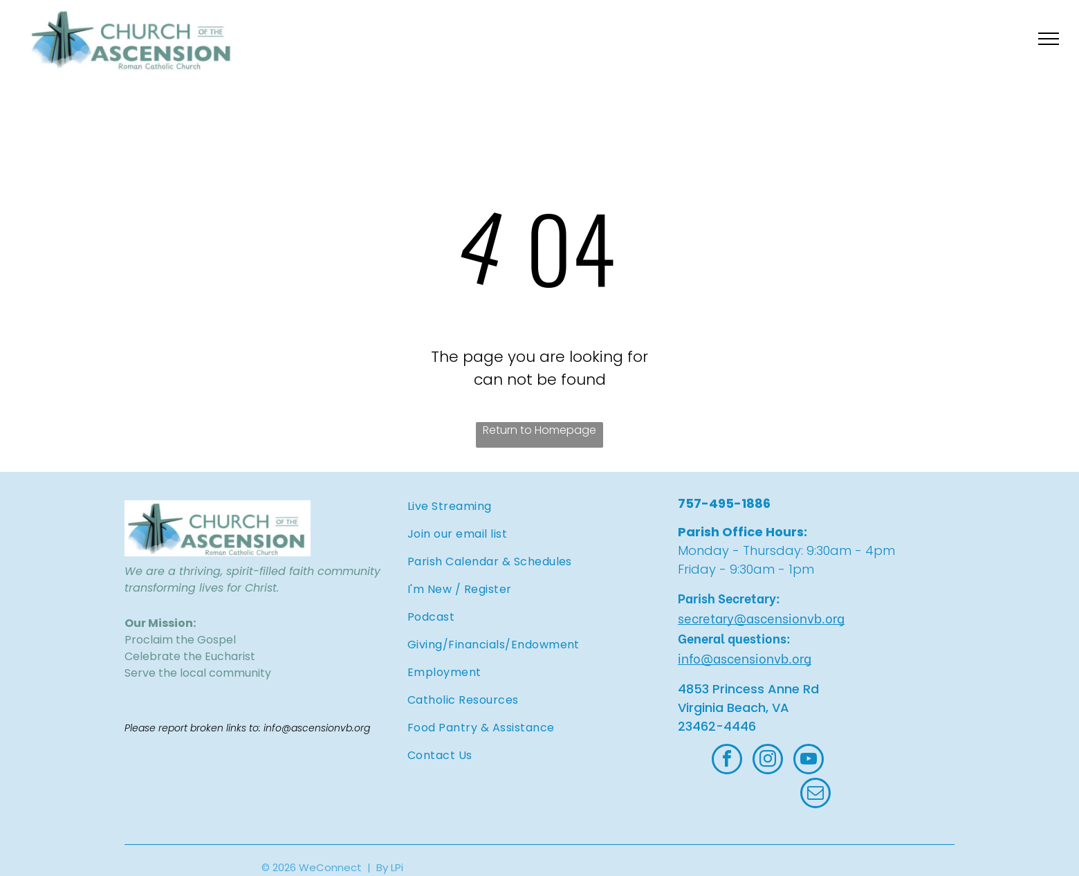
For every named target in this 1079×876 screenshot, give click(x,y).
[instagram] (768, 761)
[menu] (1049, 39)
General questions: (734, 637)
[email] (815, 795)
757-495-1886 (724, 503)
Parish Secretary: (729, 597)
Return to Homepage (539, 430)
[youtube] (808, 761)
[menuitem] (511, 506)
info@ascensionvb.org (744, 657)
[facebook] (727, 761)
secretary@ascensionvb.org (761, 617)
